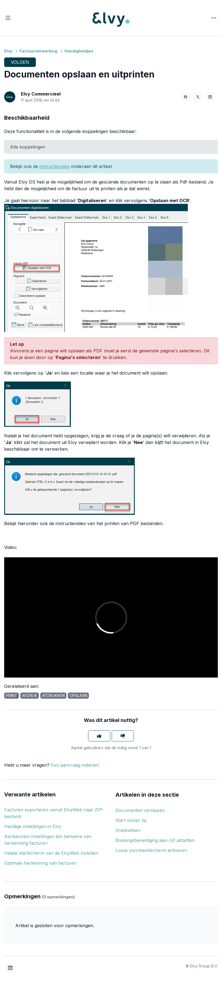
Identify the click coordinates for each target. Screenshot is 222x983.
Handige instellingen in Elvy (32, 826)
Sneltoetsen (127, 830)
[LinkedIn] (210, 96)
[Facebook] (185, 96)
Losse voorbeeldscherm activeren (151, 850)
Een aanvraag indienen (75, 765)
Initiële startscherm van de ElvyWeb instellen (51, 853)
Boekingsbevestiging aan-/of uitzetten (154, 840)
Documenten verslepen (140, 810)
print (11, 695)
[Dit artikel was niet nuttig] (123, 735)
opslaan (78, 695)
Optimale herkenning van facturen (40, 863)
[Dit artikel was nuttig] (99, 735)
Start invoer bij (130, 820)
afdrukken (53, 695)
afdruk (29, 695)
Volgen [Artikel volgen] (20, 62)
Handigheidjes (78, 51)
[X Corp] (197, 96)
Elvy (8, 51)
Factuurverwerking (38, 51)
